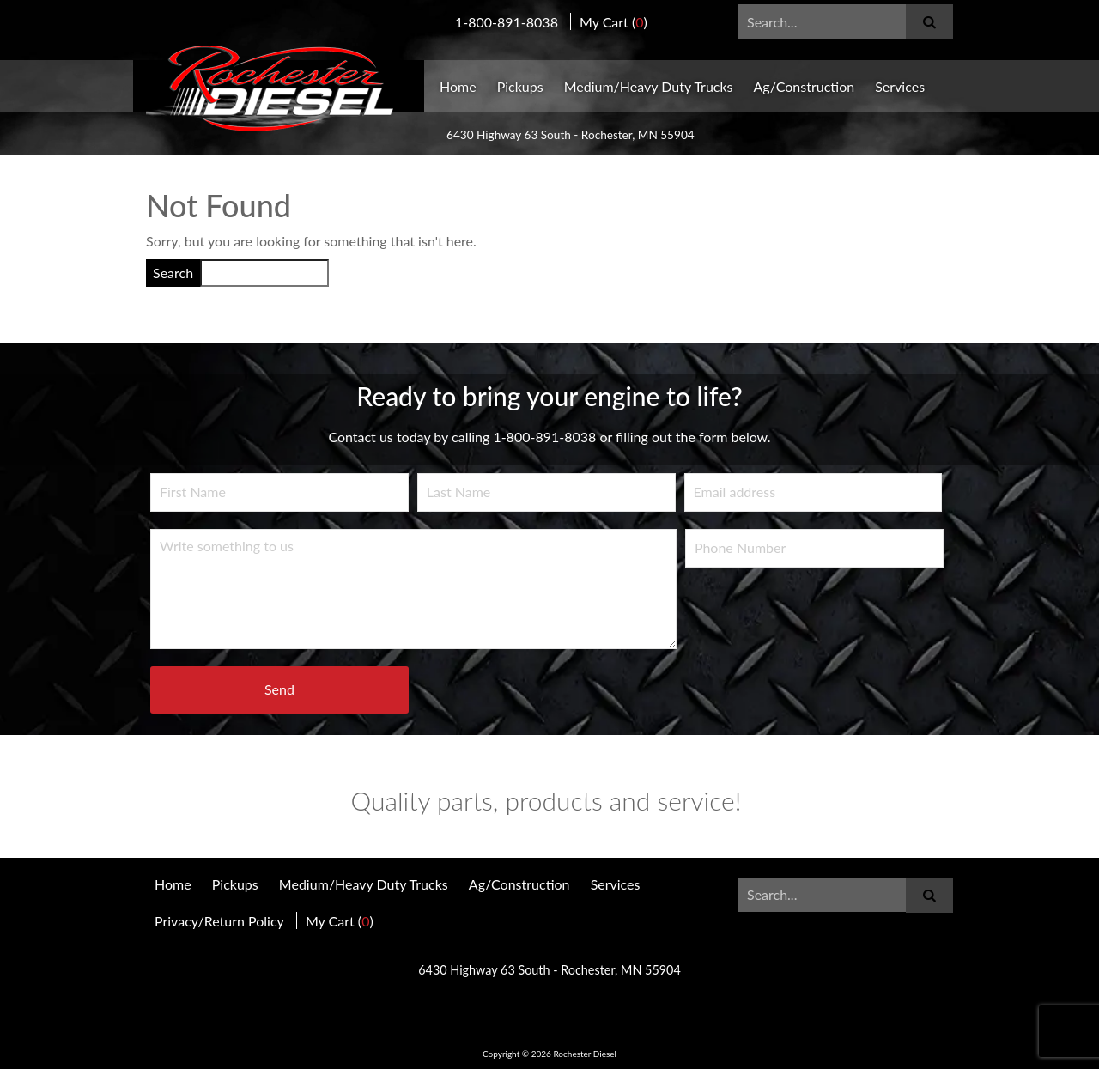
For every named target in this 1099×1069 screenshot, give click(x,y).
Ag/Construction (804, 86)
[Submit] (929, 21)
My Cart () (613, 22)
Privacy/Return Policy (219, 921)
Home (458, 86)
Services (900, 86)
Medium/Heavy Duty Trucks (648, 86)
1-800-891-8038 (506, 22)
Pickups (520, 86)
